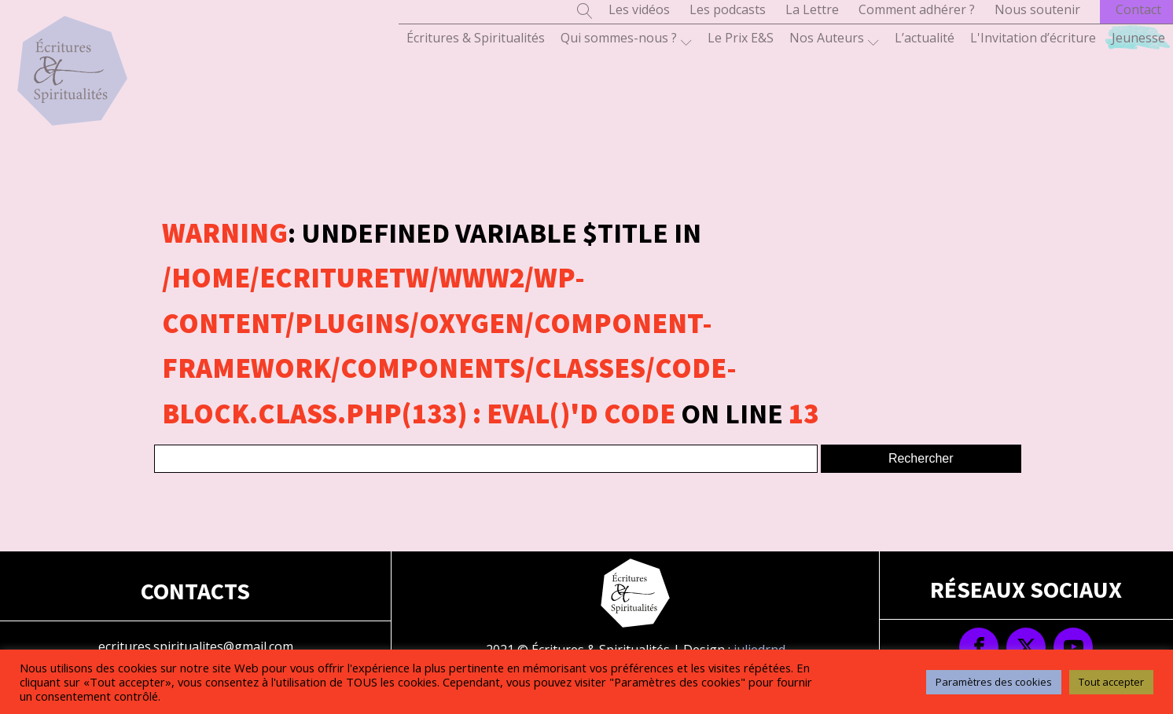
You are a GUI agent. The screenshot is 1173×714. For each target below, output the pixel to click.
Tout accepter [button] (1111, 682)
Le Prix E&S (741, 37)
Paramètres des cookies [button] (994, 682)
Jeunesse (1138, 37)
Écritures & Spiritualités (475, 37)
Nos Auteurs (834, 38)
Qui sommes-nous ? (626, 38)
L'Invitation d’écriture (1033, 37)
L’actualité (924, 37)
